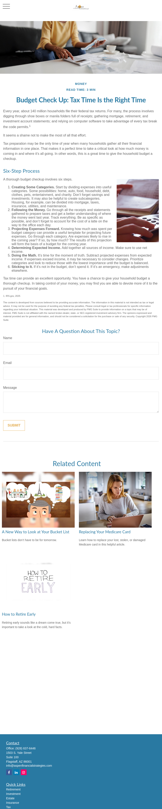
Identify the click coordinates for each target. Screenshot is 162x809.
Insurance (12, 802)
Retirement (13, 789)
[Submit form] (14, 425)
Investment (13, 794)
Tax (8, 807)
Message (10, 387)
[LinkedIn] (16, 772)
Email (7, 363)
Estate (10, 798)
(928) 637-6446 (25, 748)
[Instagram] (24, 772)
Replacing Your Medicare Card (105, 532)
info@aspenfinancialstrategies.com (29, 765)
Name (7, 338)
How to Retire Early (19, 614)
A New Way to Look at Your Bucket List (35, 532)
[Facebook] (9, 772)
